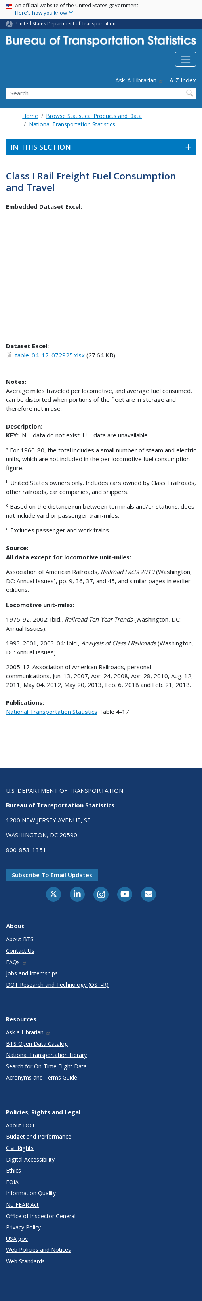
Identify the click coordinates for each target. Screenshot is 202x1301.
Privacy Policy (23, 1227)
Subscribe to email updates (52, 875)
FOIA (12, 1182)
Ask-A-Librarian (139, 80)
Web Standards (25, 1261)
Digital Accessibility (30, 1159)
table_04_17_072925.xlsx (50, 355)
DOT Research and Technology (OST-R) (57, 984)
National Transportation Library (46, 1055)
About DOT (20, 1125)
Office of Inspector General (41, 1216)
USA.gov (17, 1238)
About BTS (20, 939)
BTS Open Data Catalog (37, 1043)
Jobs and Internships (32, 973)
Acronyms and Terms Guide (41, 1077)
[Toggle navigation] (185, 59)
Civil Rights (20, 1148)
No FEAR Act (22, 1204)
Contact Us (20, 950)
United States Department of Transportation (66, 23)
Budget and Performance (38, 1136)
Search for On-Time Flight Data (46, 1066)
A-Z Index (183, 80)
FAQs (16, 962)
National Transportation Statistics (72, 124)
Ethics (13, 1170)
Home (30, 116)
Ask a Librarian (28, 1032)
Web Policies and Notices (38, 1249)
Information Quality (31, 1193)
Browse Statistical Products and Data (94, 116)
